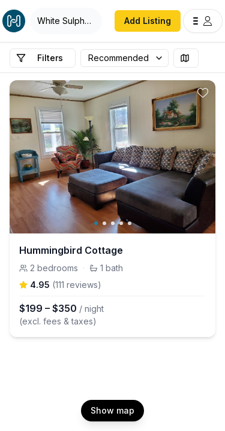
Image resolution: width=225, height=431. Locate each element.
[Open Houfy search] (66, 21)
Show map (112, 410)
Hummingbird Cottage (71, 250)
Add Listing (147, 21)
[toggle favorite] (202, 92)
